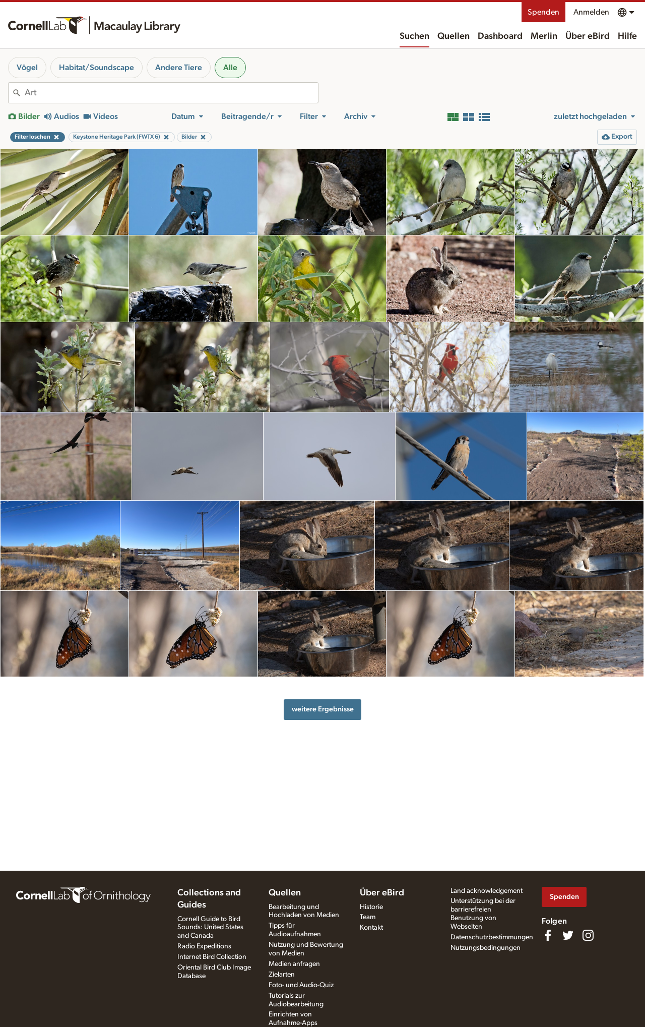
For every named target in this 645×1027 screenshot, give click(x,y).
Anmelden (591, 12)
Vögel (27, 68)
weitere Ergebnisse (323, 709)
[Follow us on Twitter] (568, 935)
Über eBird (587, 36)
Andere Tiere (178, 68)
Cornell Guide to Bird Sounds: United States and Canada (210, 928)
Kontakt (371, 927)
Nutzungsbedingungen (485, 947)
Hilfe (627, 36)
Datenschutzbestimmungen (491, 937)
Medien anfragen (294, 964)
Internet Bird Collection (211, 956)
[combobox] (171, 93)
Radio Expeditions (204, 946)
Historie (371, 907)
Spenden (543, 12)
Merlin (544, 36)
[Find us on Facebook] (548, 935)
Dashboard (500, 36)
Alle (230, 68)
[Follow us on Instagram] (588, 935)
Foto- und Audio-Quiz (301, 985)
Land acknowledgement (486, 890)
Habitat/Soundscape (96, 68)
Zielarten (282, 974)
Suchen (414, 36)
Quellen (453, 36)
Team (367, 917)
